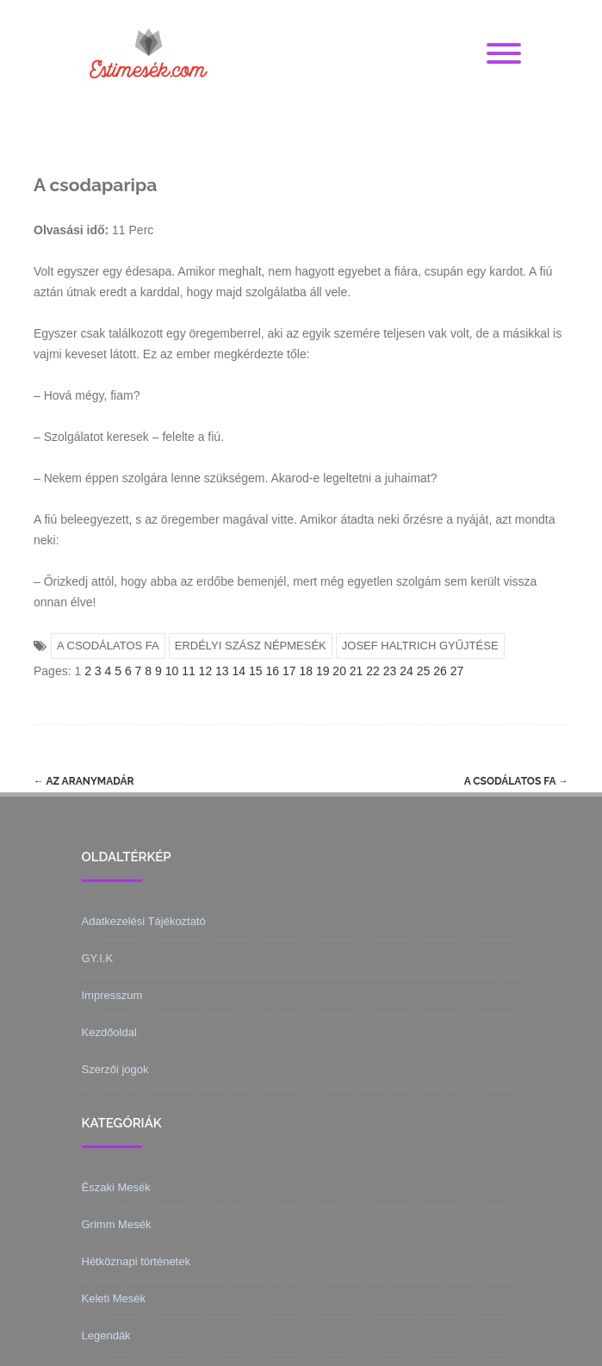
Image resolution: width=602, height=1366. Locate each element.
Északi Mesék (116, 1187)
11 (188, 671)
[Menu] (504, 54)
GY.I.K (98, 958)
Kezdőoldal (109, 1032)
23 (390, 671)
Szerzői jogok (115, 1069)
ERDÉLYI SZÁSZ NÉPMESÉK (250, 645)
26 (440, 671)
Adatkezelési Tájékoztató (144, 921)
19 (323, 671)
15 (256, 671)
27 (457, 671)
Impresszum (112, 995)
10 (172, 671)
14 (239, 671)
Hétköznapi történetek (136, 1261)
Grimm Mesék (117, 1224)
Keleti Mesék (114, 1298)
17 (289, 671)
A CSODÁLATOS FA (108, 645)
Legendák (106, 1335)
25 (424, 671)
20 (339, 671)
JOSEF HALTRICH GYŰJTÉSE (420, 645)
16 (272, 671)
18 (306, 671)
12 (206, 671)
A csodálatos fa (516, 781)
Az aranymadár (84, 781)
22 (373, 671)
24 (406, 671)
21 (356, 671)
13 (222, 671)
